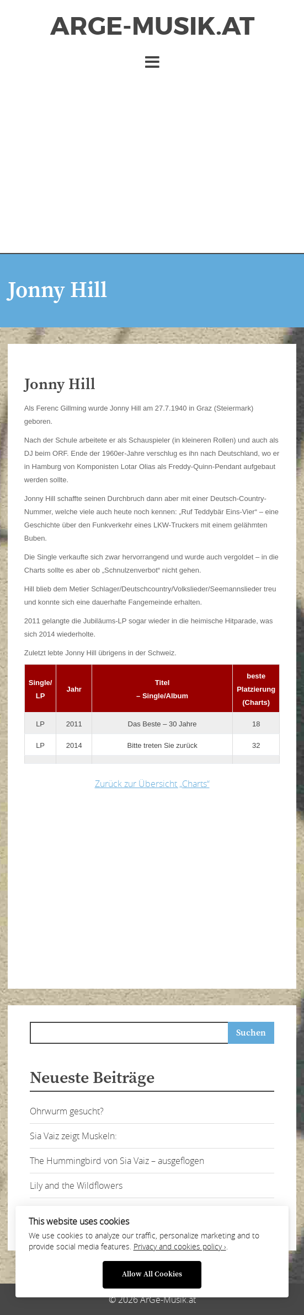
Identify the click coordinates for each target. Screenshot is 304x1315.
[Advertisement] (152, 159)
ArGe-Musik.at (152, 26)
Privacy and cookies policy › (180, 1247)
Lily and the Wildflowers (76, 1185)
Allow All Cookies (152, 1274)
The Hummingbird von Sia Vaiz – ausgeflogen (117, 1161)
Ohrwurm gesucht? (67, 1111)
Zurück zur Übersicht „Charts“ (152, 784)
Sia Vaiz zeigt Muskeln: (73, 1136)
